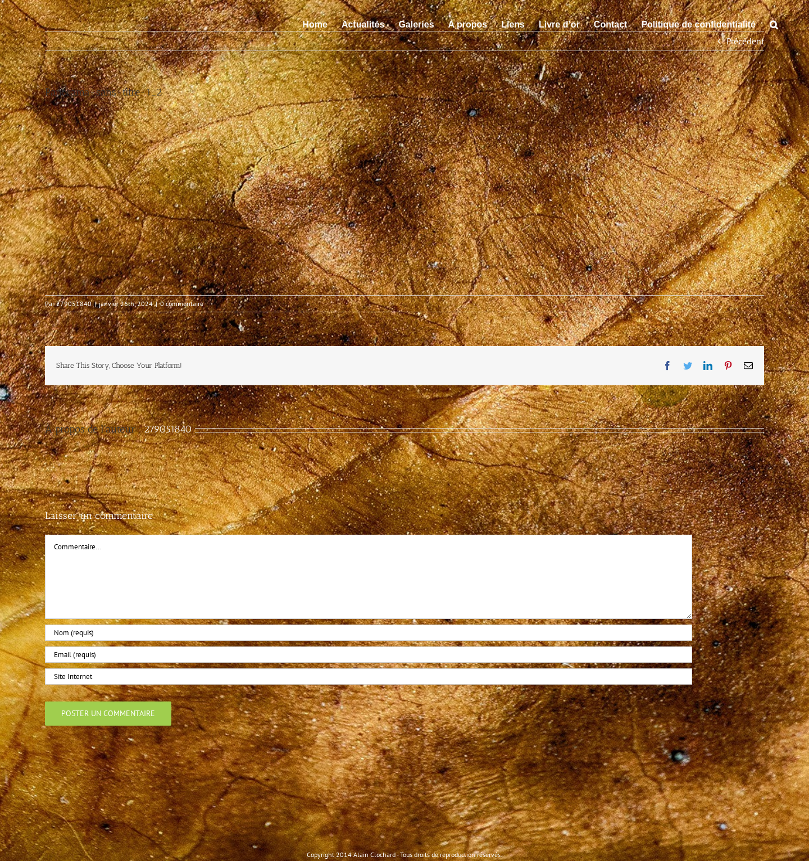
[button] (774, 23)
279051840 (74, 303)
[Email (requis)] (368, 654)
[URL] (368, 676)
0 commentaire (181, 303)
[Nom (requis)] (368, 633)
